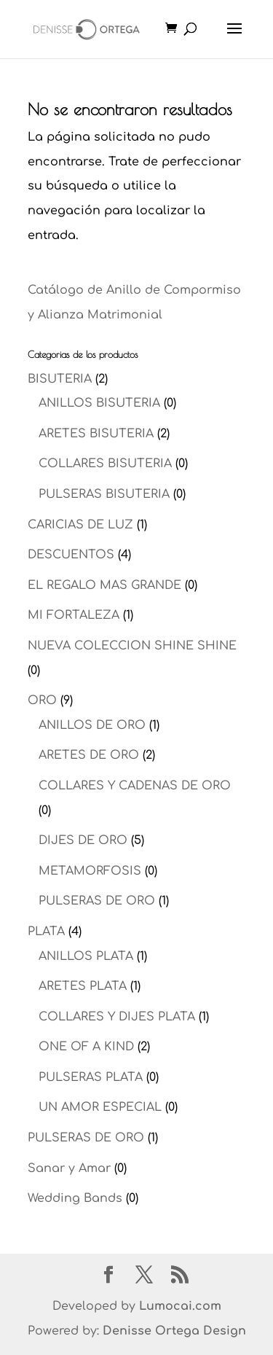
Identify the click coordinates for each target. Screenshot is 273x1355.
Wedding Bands (75, 1198)
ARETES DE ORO (89, 755)
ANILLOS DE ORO (92, 725)
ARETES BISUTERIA (96, 433)
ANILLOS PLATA (86, 956)
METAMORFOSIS (90, 871)
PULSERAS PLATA (91, 1077)
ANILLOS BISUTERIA (99, 403)
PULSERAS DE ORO (97, 900)
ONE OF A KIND (86, 1046)
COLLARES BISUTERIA (105, 463)
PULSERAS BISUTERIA (104, 494)
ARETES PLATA (83, 986)
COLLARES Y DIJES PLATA (117, 1016)
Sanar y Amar (69, 1168)
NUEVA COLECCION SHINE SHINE (132, 645)
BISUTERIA (60, 379)
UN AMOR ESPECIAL (100, 1107)
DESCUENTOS (71, 554)
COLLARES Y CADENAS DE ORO (135, 785)
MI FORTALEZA (73, 615)
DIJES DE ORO (83, 840)
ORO (42, 700)
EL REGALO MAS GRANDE (104, 585)
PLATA (46, 931)
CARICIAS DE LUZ (80, 524)
